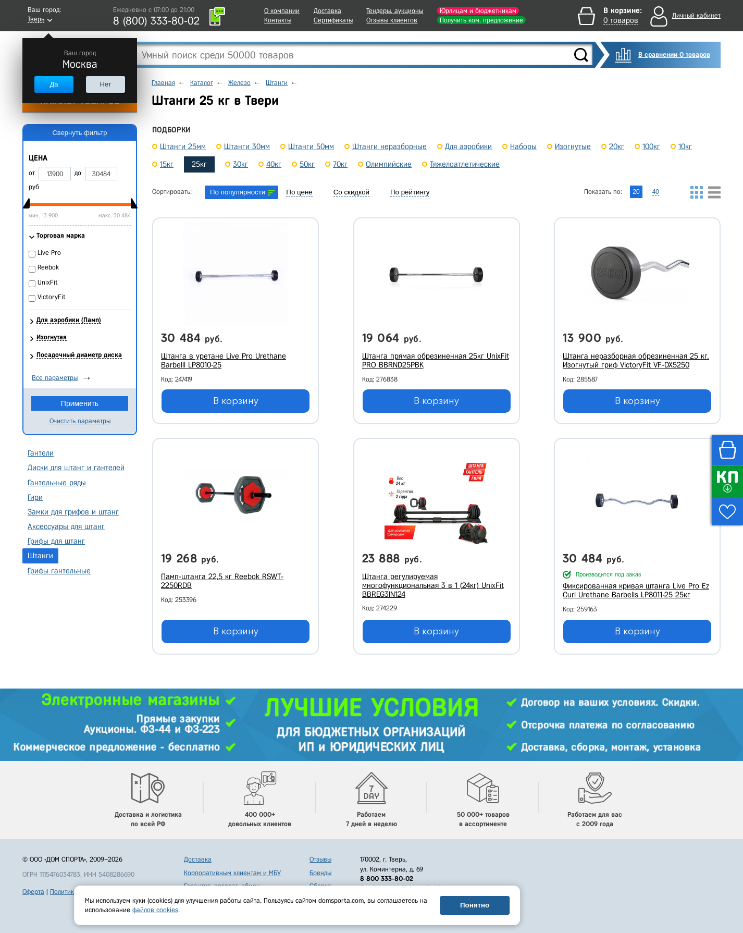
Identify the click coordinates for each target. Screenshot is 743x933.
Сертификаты (333, 20)
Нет (105, 84)
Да (53, 84)
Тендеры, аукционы (394, 10)
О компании (282, 10)
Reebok (48, 267)
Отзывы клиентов (391, 20)
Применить (79, 403)
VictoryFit (52, 296)
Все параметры (55, 377)
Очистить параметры (79, 421)
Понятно (474, 905)
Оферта (33, 891)
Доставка (327, 10)
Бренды (320, 872)
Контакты (277, 20)
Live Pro (49, 252)
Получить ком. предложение (481, 20)
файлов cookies (155, 909)
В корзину (235, 401)
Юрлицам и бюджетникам (478, 10)
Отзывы (320, 859)
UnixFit (48, 282)
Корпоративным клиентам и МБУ (232, 872)
